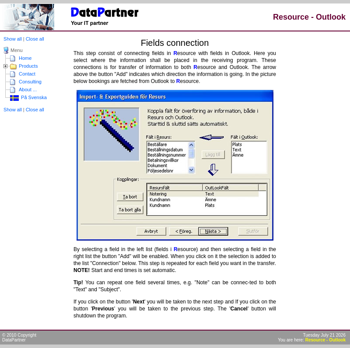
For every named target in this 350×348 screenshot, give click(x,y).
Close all (35, 38)
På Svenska (33, 97)
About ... (28, 89)
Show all (12, 38)
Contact (27, 73)
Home (25, 58)
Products (28, 66)
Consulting (30, 81)
